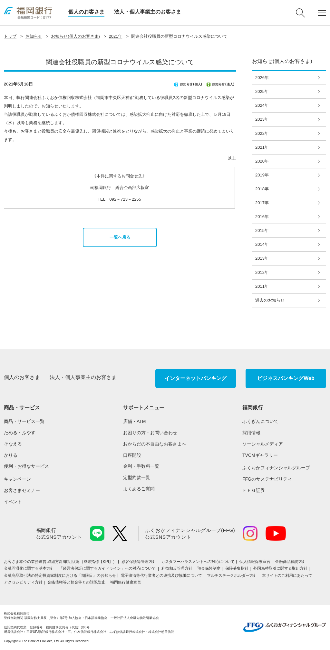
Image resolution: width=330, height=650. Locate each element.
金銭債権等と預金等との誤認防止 (76, 582)
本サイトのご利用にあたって (287, 575)
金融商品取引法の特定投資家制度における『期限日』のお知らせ (60, 575)
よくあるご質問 (139, 488)
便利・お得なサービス (26, 466)
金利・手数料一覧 (141, 466)
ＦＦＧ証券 (253, 490)
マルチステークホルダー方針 (232, 575)
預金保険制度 (208, 568)
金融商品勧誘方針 (290, 561)
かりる (10, 455)
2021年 (115, 36)
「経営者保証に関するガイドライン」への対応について (108, 568)
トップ (10, 36)
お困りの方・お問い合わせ (150, 432)
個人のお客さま (86, 12)
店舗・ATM (134, 421)
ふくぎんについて (260, 421)
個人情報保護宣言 (254, 561)
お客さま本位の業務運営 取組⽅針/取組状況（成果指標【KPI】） (60, 561)
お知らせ (33, 36)
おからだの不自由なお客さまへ (154, 443)
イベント (13, 501)
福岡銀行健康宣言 (125, 582)
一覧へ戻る (120, 237)
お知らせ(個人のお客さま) (75, 36)
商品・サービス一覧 (24, 421)
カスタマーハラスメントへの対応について (198, 561)
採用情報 (251, 432)
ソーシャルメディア (262, 443)
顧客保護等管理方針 (138, 561)
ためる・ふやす (19, 432)
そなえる (13, 443)
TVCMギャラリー (260, 455)
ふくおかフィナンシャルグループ (276, 467)
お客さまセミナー (22, 490)
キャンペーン (17, 479)
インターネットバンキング (196, 378)
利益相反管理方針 (176, 568)
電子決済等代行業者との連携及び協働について (161, 575)
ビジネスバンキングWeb (285, 378)
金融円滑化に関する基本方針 (29, 568)
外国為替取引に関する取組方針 (280, 568)
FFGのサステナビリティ (267, 479)
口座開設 (132, 455)
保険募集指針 (236, 568)
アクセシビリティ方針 (23, 582)
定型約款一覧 (136, 477)
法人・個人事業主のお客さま (147, 12)
